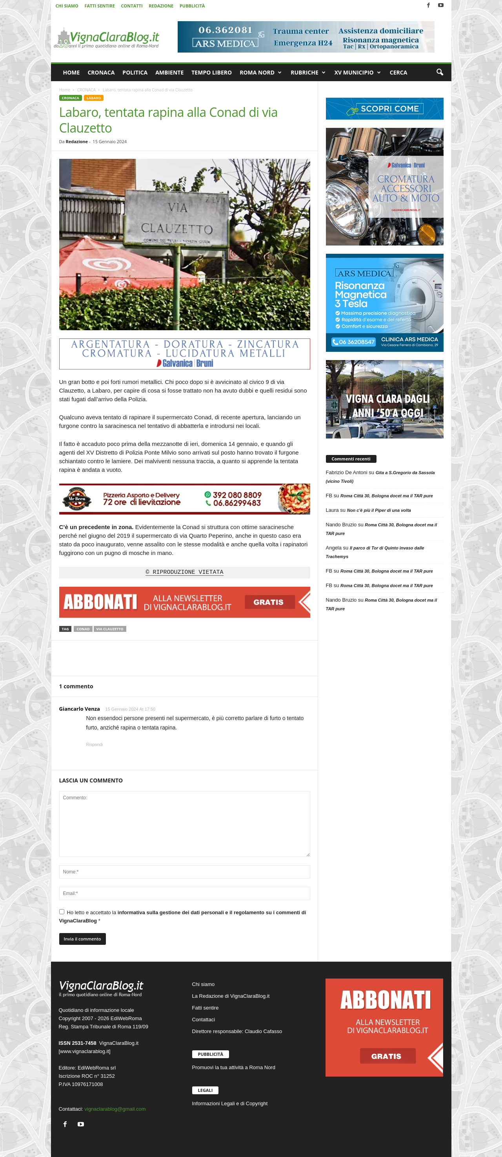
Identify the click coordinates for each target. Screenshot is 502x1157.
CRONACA (101, 72)
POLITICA (134, 72)
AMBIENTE (169, 72)
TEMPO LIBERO (211, 72)
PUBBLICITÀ (192, 6)
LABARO (94, 97)
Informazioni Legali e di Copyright (230, 1103)
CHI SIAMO (67, 6)
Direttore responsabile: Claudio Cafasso (237, 1031)
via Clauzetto (110, 628)
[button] (439, 72)
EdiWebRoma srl (97, 1068)
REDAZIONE (161, 6)
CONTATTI (132, 6)
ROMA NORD (261, 72)
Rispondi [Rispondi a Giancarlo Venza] (94, 744)
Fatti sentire (205, 1008)
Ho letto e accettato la (182, 916)
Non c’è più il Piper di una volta (379, 510)
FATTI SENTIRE (99, 6)
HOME (71, 72)
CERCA (398, 72)
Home (64, 90)
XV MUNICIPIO (358, 72)
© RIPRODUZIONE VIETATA (184, 573)
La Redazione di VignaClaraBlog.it (231, 996)
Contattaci (203, 1019)
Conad (82, 628)
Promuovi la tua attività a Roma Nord (233, 1067)
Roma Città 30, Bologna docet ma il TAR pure (386, 495)
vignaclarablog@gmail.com (115, 1109)
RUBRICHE (308, 72)
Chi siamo (203, 984)
